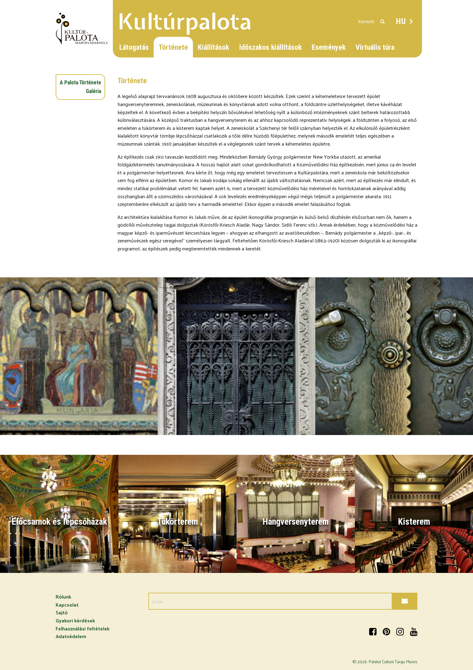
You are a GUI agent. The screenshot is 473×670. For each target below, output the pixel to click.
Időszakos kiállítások (270, 47)
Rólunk (63, 596)
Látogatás (134, 47)
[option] (79, 356)
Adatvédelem (71, 636)
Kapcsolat (67, 604)
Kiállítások (213, 47)
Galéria (93, 91)
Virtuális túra (375, 47)
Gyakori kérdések (75, 620)
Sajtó (62, 612)
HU (401, 21)
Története (173, 47)
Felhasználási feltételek (82, 628)
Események (329, 47)
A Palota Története (80, 82)
